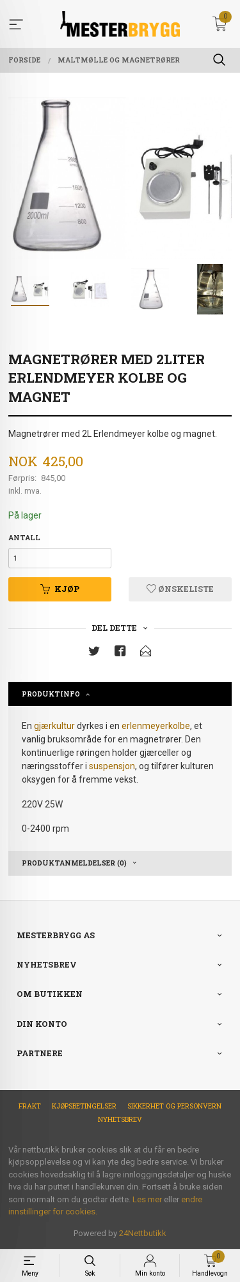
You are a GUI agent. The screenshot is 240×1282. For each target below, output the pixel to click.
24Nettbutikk (142, 1233)
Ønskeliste (180, 589)
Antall (24, 537)
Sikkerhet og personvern (174, 1105)
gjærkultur (54, 726)
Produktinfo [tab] (51, 693)
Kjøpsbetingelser (84, 1105)
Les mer (147, 1199)
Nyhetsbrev (120, 1119)
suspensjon (112, 766)
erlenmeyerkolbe (156, 726)
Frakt (30, 1105)
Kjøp (59, 589)
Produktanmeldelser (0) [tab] (74, 862)
